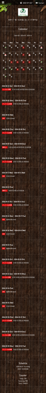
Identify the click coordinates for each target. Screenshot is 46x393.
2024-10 (29, 35)
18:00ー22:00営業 (23, 369)
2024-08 (17, 35)
